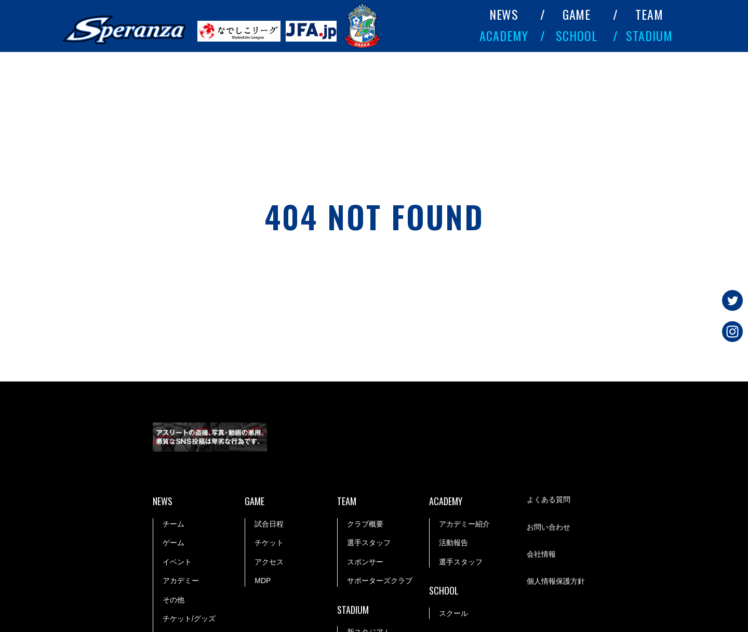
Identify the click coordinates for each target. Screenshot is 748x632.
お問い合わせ (548, 527)
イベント (177, 562)
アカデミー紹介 (464, 524)
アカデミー (181, 580)
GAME (577, 14)
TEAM (649, 14)
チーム (173, 524)
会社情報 (541, 554)
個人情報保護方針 (556, 581)
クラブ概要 (365, 524)
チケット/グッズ (189, 618)
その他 (173, 600)
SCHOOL (576, 35)
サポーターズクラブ (379, 580)
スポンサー (365, 562)
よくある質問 (548, 499)
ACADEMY (503, 35)
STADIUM (649, 35)
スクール (453, 613)
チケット (269, 542)
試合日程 (269, 524)
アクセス (269, 562)
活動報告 (453, 542)
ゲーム (173, 542)
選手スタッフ (369, 542)
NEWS (504, 14)
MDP (263, 580)
